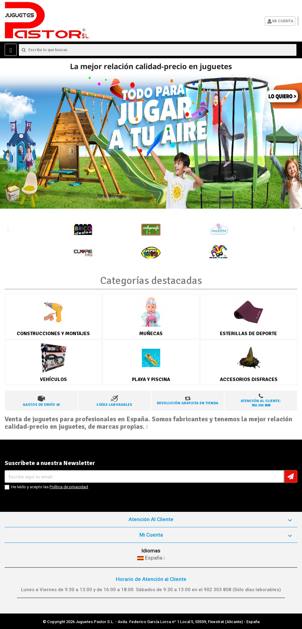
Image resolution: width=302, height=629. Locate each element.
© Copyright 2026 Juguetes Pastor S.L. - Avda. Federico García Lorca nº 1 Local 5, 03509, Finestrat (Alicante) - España (151, 621)
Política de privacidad (69, 487)
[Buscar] (158, 50)
